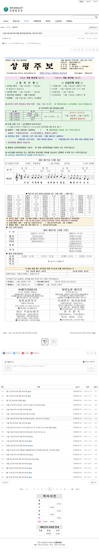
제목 (38, 387)
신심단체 (58, 21)
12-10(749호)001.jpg (16, 43)
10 (64, 489)
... (30, 489)
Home (6, 21)
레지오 (48, 21)
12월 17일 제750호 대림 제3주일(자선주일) (20, 414)
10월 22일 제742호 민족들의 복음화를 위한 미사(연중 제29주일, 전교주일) (31, 450)
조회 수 (96, 387)
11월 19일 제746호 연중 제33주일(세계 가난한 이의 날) (25, 432)
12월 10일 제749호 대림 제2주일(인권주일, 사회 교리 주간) (22, 33)
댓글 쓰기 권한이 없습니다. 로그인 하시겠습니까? (29, 366)
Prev (21, 489)
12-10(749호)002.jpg (32, 43)
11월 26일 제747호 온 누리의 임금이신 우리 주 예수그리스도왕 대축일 (29, 427)
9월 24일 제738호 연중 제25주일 (17, 468)
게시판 (26, 21)
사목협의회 (37, 21)
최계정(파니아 (6, 38)
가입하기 (88, 1)
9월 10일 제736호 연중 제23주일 (17, 477)
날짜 (87, 387)
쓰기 (93, 483)
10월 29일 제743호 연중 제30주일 (18, 445)
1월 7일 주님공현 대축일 (14, 400)
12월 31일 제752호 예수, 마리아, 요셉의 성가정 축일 (24, 405)
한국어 (95, 1)
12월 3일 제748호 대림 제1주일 (17, 423)
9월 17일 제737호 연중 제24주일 (17, 473)
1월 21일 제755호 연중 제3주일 (17, 391)
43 (72, 489)
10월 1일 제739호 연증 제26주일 (17, 463)
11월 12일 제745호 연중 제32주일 (18, 436)
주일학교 (69, 21)
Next (78, 489)
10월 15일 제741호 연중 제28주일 (18, 454)
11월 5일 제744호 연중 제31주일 (17, 441)
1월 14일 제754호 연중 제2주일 (17, 396)
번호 (2, 387)
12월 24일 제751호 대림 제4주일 (17, 409)
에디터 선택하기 (89, 362)
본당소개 (16, 21)
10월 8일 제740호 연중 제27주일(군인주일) (20, 459)
